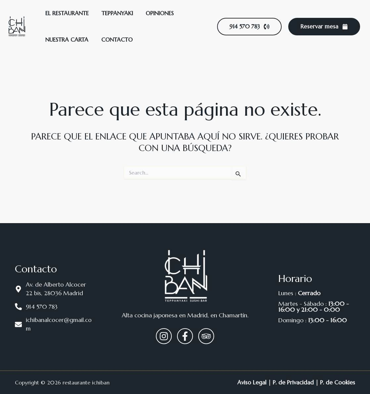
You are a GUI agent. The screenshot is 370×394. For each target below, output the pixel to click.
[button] (249, 26)
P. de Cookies (337, 382)
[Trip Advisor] (206, 336)
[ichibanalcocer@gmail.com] (53, 325)
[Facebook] (185, 336)
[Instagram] (164, 336)
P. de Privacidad (292, 382)
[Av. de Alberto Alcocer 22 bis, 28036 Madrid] (53, 288)
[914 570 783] (53, 306)
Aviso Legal (250, 382)
